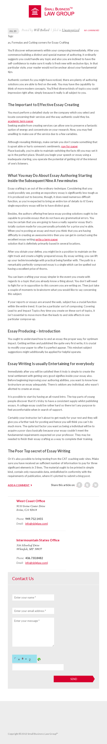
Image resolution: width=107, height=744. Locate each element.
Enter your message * (27, 620)
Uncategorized (70, 30)
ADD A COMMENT (19, 485)
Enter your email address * (30, 611)
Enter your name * (25, 597)
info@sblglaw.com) (36, 523)
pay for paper (69, 146)
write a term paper (46, 239)
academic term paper (20, 121)
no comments (91, 30)
